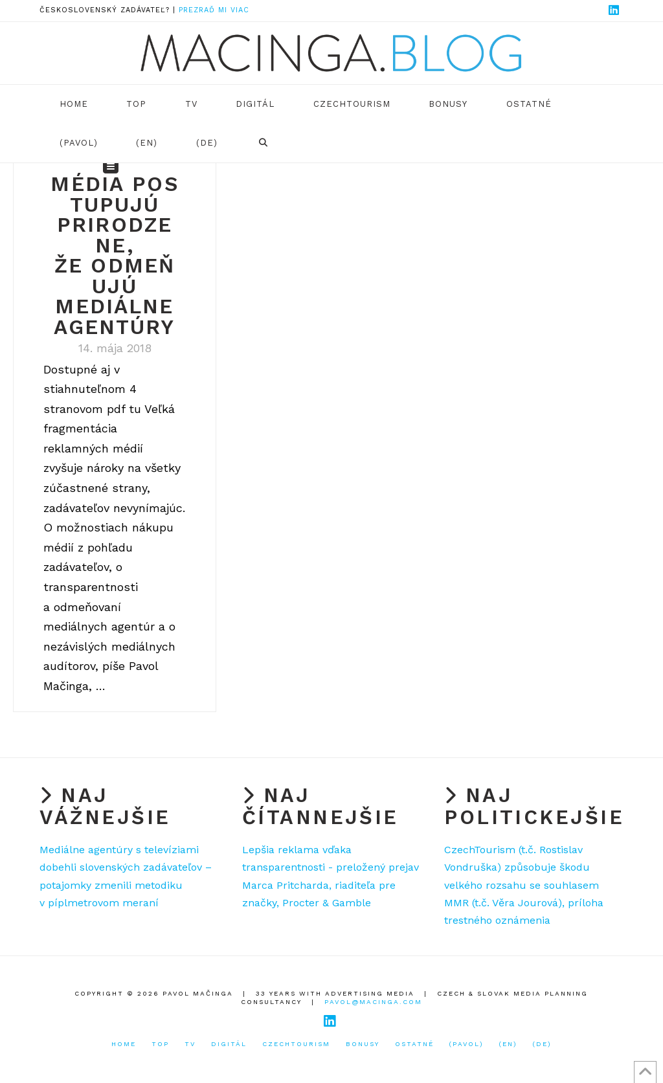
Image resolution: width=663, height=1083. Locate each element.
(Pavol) (466, 1043)
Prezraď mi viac (214, 10)
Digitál (229, 1043)
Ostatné (414, 1043)
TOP (160, 1043)
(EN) (508, 1043)
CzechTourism (296, 1043)
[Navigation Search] (262, 143)
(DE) (542, 1043)
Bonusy (362, 1043)
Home (123, 1043)
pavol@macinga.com (373, 1001)
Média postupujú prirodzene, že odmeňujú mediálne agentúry (114, 255)
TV (190, 1043)
